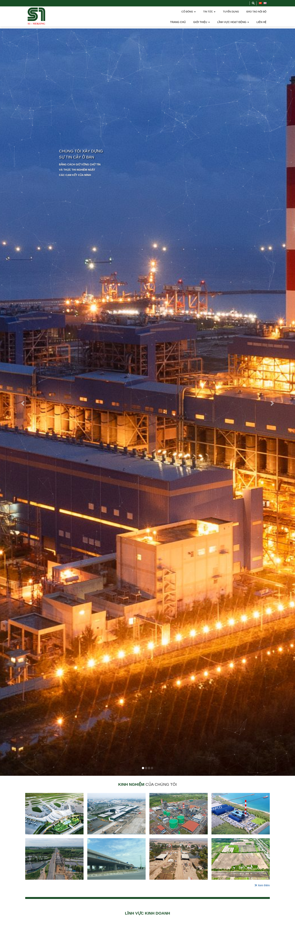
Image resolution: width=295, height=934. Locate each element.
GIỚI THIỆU (201, 22)
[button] (22, 402)
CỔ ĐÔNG (188, 11)
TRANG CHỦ (178, 22)
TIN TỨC (209, 11)
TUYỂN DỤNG (231, 11)
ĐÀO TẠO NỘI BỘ (256, 11)
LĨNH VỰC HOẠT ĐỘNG (233, 22)
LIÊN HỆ (261, 22)
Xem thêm (262, 885)
